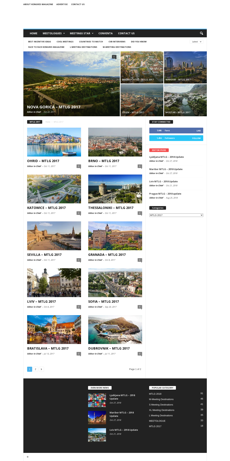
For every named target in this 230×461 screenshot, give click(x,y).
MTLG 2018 (155, 393)
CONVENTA (105, 33)
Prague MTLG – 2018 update (165, 193)
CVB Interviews (117, 41)
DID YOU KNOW (139, 41)
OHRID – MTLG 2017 (43, 161)
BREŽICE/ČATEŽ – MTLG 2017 (138, 79)
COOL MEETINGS (65, 41)
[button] (201, 33)
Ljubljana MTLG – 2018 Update (166, 156)
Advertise (62, 4)
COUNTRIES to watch (91, 41)
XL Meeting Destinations (161, 410)
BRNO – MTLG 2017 (103, 161)
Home (33, 33)
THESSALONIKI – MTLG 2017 (110, 208)
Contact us (78, 4)
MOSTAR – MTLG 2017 (177, 112)
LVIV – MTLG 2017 (41, 301)
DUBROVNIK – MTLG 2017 (109, 348)
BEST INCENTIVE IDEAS (39, 41)
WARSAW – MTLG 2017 (178, 79)
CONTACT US (126, 33)
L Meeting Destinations (83, 47)
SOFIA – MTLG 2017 (103, 301)
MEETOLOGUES (54, 33)
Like (199, 130)
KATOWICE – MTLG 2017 (46, 208)
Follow (196, 138)
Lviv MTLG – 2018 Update (163, 181)
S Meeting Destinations (161, 404)
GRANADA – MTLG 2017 (107, 254)
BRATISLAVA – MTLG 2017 (47, 348)
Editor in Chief (34, 112)
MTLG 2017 (155, 426)
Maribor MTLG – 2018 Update (166, 169)
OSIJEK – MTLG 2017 (133, 112)
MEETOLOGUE (157, 421)
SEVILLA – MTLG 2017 (44, 254)
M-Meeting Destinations (117, 47)
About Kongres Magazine (38, 4)
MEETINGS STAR (81, 33)
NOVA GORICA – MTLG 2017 (53, 106)
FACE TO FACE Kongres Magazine (46, 47)
